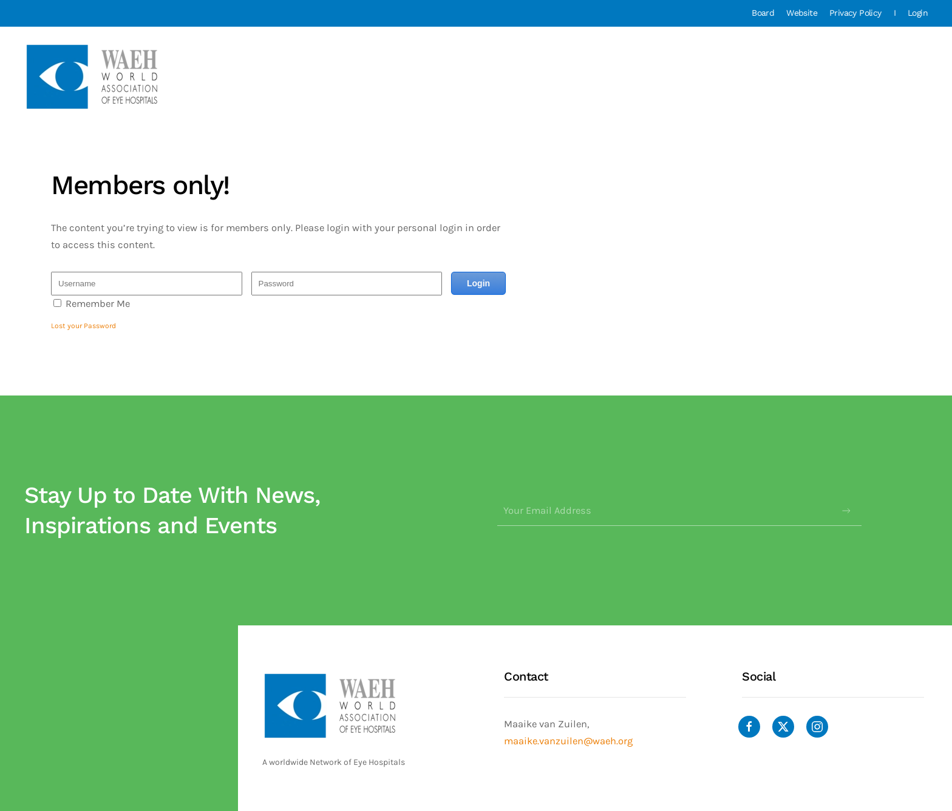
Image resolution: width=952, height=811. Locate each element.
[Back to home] (93, 77)
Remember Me (98, 303)
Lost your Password (83, 325)
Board (763, 13)
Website (801, 13)
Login (918, 13)
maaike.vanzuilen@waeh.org (568, 741)
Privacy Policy (855, 13)
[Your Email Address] (679, 511)
